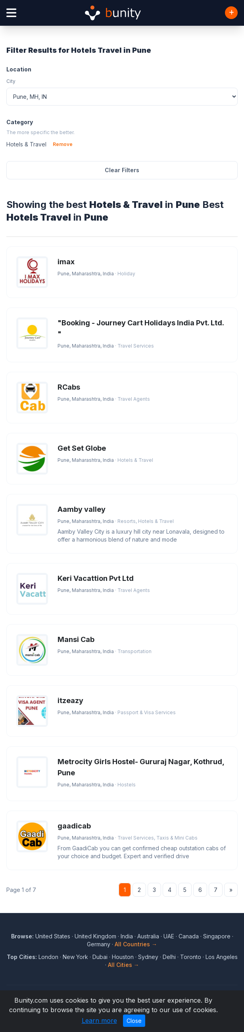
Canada (189, 936)
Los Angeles (222, 956)
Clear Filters (122, 170)
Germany (98, 944)
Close (134, 1020)
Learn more (99, 1020)
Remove (63, 144)
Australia (148, 936)
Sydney (148, 956)
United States (52, 936)
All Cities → (123, 964)
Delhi (169, 956)
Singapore (217, 936)
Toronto (190, 956)
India (127, 936)
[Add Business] (231, 12)
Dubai (100, 956)
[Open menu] (11, 12)
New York (75, 956)
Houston (123, 956)
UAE (168, 936)
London (48, 956)
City (10, 81)
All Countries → (136, 944)
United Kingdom (95, 936)
